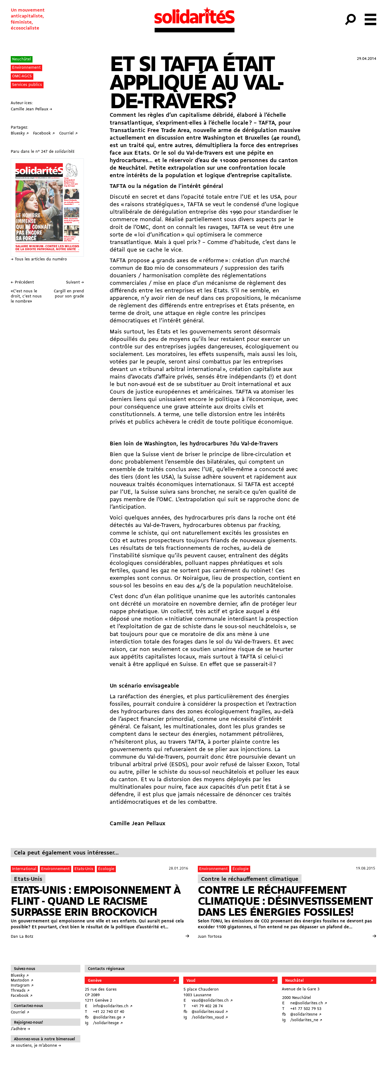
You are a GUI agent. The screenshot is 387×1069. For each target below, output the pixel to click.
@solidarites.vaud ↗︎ (210, 1012)
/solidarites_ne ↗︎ (306, 1020)
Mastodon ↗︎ (22, 981)
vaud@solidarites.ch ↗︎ (212, 1001)
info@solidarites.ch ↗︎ (112, 1006)
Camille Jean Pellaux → (31, 109)
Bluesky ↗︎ (20, 976)
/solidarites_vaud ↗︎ (210, 1018)
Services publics (27, 85)
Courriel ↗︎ (20, 1012)
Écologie (106, 869)
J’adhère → (20, 1029)
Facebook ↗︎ (22, 996)
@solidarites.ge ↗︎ (109, 1018)
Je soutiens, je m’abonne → (36, 1046)
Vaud (191, 981)
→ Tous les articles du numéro (39, 259)
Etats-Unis (83, 869)
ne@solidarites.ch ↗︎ (308, 1003)
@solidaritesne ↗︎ (305, 1015)
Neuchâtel (21, 59)
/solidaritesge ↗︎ (108, 1023)
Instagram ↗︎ (22, 986)
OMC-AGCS (22, 76)
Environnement (26, 68)
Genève (95, 981)
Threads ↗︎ (20, 991)
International (24, 869)
